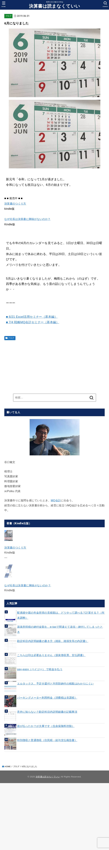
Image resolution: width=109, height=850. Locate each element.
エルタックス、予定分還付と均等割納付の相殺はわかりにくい (55, 683)
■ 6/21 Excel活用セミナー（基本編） (31, 316)
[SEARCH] (105, 4)
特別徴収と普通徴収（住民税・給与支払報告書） (47, 740)
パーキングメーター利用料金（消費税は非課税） (47, 697)
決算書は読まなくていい (54, 6)
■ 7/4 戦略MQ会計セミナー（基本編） (32, 322)
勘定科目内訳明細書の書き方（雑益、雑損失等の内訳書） (52, 640)
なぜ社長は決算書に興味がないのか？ (27, 218)
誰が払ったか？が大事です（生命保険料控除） (46, 725)
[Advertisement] (54, 366)
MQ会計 (56, 500)
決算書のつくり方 (15, 203)
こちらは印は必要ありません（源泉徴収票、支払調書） (51, 655)
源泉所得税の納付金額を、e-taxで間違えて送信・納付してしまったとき (60, 629)
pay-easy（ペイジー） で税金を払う (39, 669)
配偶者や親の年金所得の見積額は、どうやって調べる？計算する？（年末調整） (61, 615)
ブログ (8, 16)
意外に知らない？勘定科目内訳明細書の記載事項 (47, 711)
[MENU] (3, 4)
